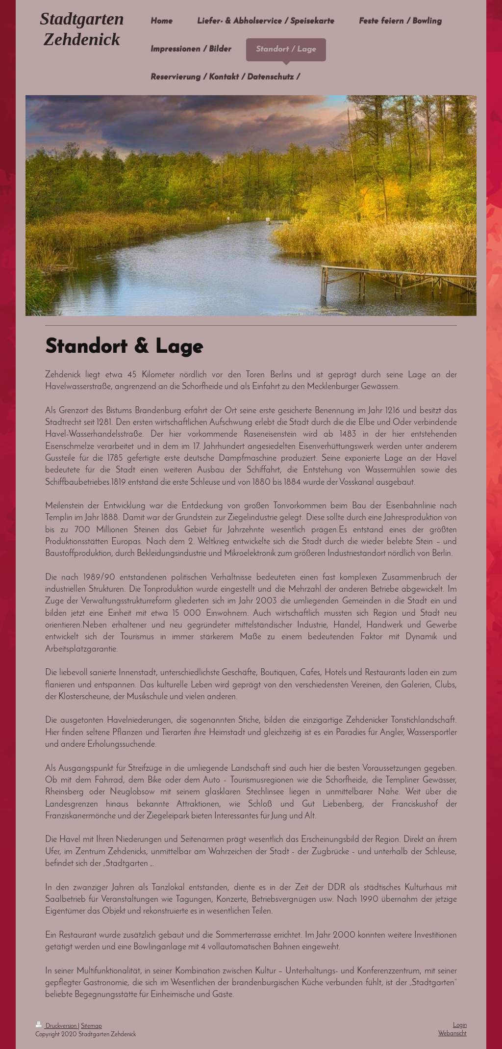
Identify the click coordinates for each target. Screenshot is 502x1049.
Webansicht (452, 1033)
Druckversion (56, 1026)
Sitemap (91, 1026)
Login (460, 1025)
